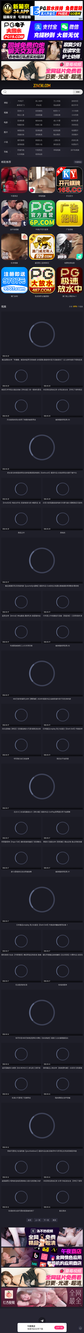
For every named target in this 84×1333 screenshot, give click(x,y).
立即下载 (59, 1327)
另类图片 (74, 134)
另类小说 (38, 144)
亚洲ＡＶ (20, 111)
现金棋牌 (56, 105)
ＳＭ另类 (74, 115)
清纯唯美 (38, 134)
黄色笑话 (56, 144)
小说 (6, 142)
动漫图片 (74, 130)
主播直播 (56, 115)
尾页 (54, 1220)
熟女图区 (56, 134)
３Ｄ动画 (74, 111)
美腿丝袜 (20, 134)
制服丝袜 (20, 125)
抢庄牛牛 (74, 105)
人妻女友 (56, 140)
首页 (29, 1220)
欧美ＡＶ (56, 111)
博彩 (6, 102)
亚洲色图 (38, 130)
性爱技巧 (74, 144)
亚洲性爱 (20, 120)
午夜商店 (38, 150)
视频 (6, 112)
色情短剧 (38, 154)
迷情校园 (20, 144)
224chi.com (42, 85)
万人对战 (56, 101)
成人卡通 (56, 120)
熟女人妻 (20, 115)
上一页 (37, 1220)
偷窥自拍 (20, 130)
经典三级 (38, 125)
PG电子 (21, 101)
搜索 (78, 92)
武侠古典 (74, 140)
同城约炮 (20, 150)
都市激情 (20, 140)
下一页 (46, 1220)
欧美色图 (56, 130)
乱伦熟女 (56, 125)
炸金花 (38, 105)
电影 (6, 122)
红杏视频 (20, 154)
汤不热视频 (75, 150)
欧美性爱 (74, 120)
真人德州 (38, 101)
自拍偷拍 (38, 111)
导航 (6, 151)
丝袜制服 (38, 115)
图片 (6, 132)
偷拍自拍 (38, 120)
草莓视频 (56, 150)
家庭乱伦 (38, 140)
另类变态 (74, 125)
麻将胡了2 (21, 105)
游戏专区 (74, 101)
